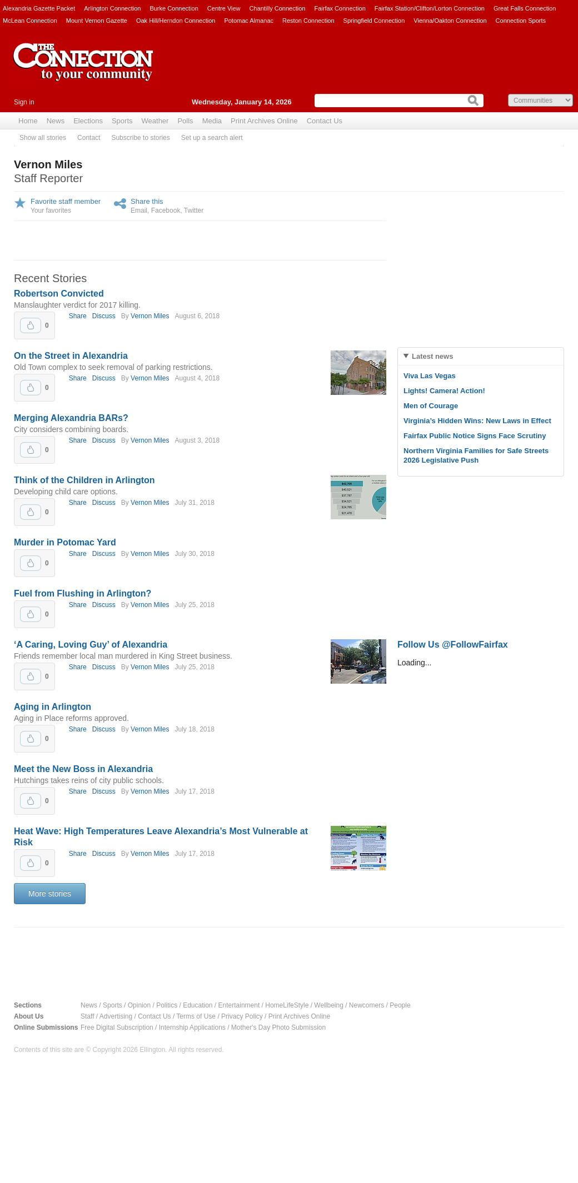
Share (78, 316)
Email (139, 210)
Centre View (224, 8)
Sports (122, 121)
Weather (155, 121)
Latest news (432, 356)
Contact (88, 138)
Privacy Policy (242, 1016)
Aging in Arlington (52, 706)
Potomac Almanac (248, 20)
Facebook (166, 210)
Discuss (104, 316)
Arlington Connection (112, 8)
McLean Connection (30, 20)
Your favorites (51, 210)
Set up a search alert (212, 138)
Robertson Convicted (59, 293)
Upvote (30, 325)
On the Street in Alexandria (71, 355)
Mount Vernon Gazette (96, 20)
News (56, 121)
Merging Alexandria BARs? (71, 418)
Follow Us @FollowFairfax (452, 644)
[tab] (481, 356)
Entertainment (239, 1005)
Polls (185, 121)
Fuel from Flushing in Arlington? (82, 593)
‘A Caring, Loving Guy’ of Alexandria (90, 644)
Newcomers (366, 1005)
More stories (49, 893)
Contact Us (324, 121)
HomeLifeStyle (286, 1005)
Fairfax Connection (339, 8)
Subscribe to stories (140, 138)
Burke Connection (174, 8)
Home (28, 121)
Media (212, 121)
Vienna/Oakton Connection (449, 20)
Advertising (115, 1016)
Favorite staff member (66, 201)
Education (197, 1005)
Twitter (193, 210)
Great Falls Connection (525, 8)
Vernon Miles (150, 316)
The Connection (83, 70)
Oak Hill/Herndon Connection (175, 20)
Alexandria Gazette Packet (39, 8)
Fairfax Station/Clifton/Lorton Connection (430, 8)
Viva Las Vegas (429, 376)
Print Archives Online (264, 121)
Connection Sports (521, 20)
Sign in (24, 102)
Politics (166, 1005)
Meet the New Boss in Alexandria (83, 769)
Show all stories (42, 138)
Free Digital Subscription (117, 1027)
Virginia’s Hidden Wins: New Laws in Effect (477, 421)
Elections (88, 121)
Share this (147, 201)
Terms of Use (196, 1016)
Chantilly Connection (278, 8)
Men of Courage (430, 406)
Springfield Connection (374, 20)
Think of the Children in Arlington (84, 480)
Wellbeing (328, 1005)
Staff (87, 1016)
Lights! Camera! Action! (444, 391)
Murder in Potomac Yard (65, 542)
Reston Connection (308, 20)
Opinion (139, 1005)
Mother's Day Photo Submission (278, 1027)
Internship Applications (192, 1027)
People (400, 1005)
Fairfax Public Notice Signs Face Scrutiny (474, 436)
